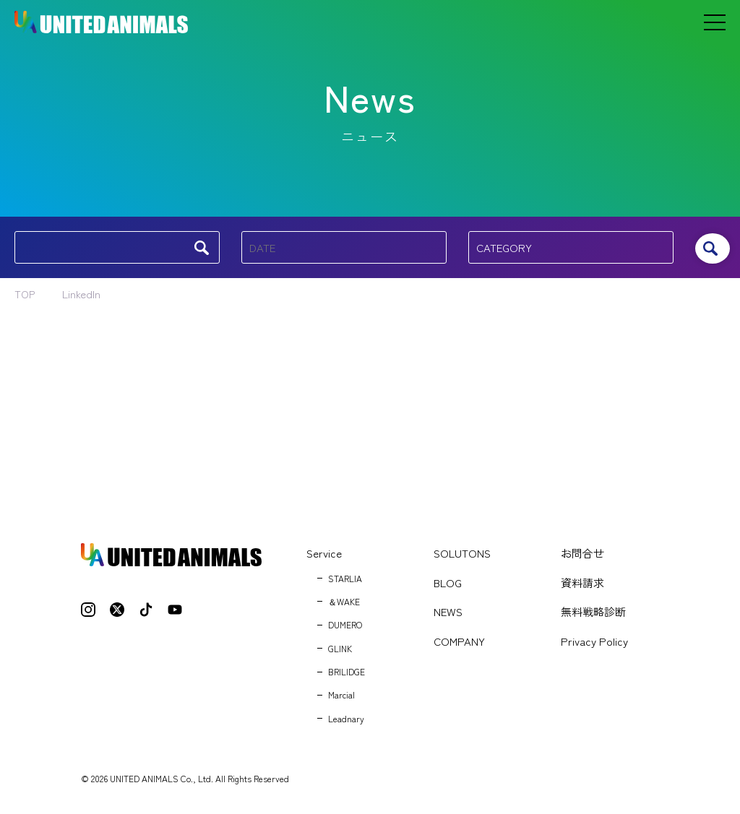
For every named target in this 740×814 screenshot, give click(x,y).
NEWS (448, 611)
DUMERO (345, 624)
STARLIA (345, 578)
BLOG (448, 582)
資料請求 (582, 582)
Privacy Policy (594, 641)
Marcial (341, 694)
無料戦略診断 (593, 611)
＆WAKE (344, 601)
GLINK (340, 648)
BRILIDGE (346, 671)
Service (324, 552)
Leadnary (346, 718)
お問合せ (582, 552)
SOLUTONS (462, 552)
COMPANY (459, 641)
